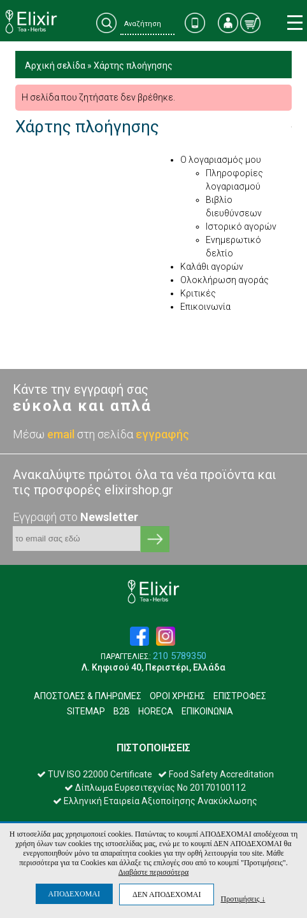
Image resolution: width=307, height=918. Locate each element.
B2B (121, 711)
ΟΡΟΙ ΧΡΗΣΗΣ (177, 696)
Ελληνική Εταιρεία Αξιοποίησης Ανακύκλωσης (155, 801)
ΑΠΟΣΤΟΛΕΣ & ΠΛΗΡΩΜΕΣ (87, 696)
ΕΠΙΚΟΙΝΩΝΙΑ (207, 711)
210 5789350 (179, 656)
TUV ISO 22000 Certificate (94, 774)
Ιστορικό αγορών (241, 226)
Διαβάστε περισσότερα (153, 872)
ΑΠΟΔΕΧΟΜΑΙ (74, 893)
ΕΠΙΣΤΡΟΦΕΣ (239, 696)
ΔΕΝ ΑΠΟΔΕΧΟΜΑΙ (166, 894)
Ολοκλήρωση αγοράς (224, 280)
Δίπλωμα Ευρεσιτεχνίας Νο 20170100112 (155, 787)
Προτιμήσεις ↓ (242, 898)
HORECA (155, 711)
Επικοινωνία (205, 307)
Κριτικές (198, 293)
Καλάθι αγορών (211, 266)
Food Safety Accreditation (216, 774)
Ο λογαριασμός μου (220, 160)
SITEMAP (86, 711)
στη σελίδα (133, 434)
